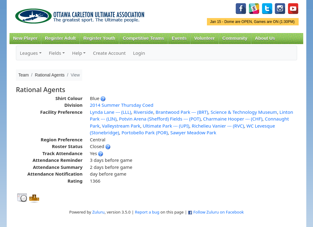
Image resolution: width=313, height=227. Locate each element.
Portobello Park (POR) (144, 132)
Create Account (109, 53)
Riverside (143, 112)
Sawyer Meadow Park (193, 132)
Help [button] (77, 53)
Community (235, 38)
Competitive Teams (143, 38)
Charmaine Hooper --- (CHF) (232, 119)
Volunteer (204, 38)
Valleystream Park (121, 126)
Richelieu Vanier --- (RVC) (218, 126)
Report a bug (147, 212)
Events (179, 38)
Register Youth (99, 38)
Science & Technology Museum (244, 112)
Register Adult (60, 38)
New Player (25, 38)
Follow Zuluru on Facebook (218, 212)
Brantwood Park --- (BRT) (182, 112)
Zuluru (98, 212)
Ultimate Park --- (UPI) (166, 126)
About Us (265, 38)
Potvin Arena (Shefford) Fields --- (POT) (160, 119)
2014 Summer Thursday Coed (121, 105)
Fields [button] (55, 53)
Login (139, 53)
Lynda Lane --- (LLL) (110, 112)
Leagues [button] (29, 53)
